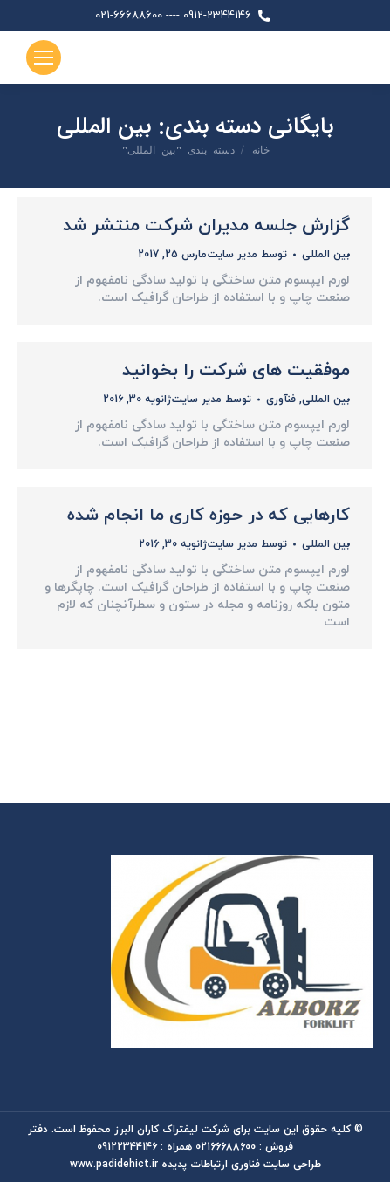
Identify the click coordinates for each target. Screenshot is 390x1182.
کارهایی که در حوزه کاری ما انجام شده (208, 515)
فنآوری (281, 400)
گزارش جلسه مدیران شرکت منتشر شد (206, 226)
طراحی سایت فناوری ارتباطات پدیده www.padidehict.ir (195, 1165)
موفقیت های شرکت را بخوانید (236, 371)
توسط (247, 255)
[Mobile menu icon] (43, 57)
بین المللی (326, 255)
